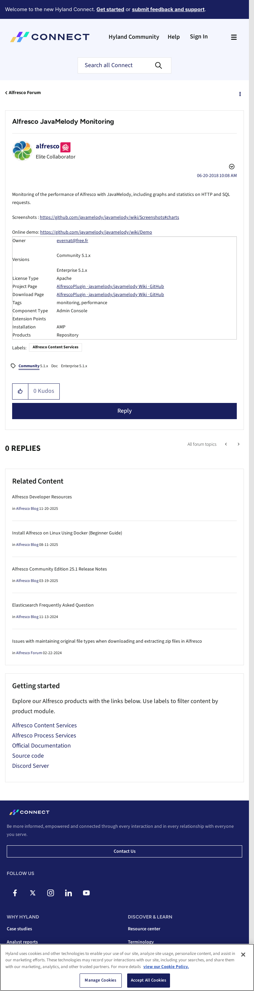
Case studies (19, 929)
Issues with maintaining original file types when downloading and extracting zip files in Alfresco (107, 641)
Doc (54, 366)
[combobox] (124, 65)
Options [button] (239, 93)
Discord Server (30, 766)
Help (174, 37)
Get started (110, 9)
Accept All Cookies (148, 980)
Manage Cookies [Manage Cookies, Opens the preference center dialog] (100, 980)
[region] (127, 967)
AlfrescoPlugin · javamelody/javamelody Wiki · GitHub (110, 286)
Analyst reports (22, 942)
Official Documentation (41, 745)
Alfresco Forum (25, 92)
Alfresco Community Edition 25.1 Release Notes (59, 569)
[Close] (243, 954)
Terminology (141, 942)
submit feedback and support (168, 9)
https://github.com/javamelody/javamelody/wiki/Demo (96, 232)
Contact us (125, 851)
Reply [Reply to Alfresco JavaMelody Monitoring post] (124, 411)
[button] (20, 391)
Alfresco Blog (27, 509)
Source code (28, 756)
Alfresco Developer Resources (42, 497)
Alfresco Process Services (44, 735)
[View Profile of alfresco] (47, 146)
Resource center (144, 929)
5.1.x (33, 366)
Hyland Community (134, 37)
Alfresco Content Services (55, 347)
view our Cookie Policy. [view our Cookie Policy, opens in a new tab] (166, 967)
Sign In (199, 36)
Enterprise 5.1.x (74, 366)
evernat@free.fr (72, 240)
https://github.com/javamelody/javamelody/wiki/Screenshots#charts (109, 217)
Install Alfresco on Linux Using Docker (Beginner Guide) (67, 533)
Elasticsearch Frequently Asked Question (53, 605)
